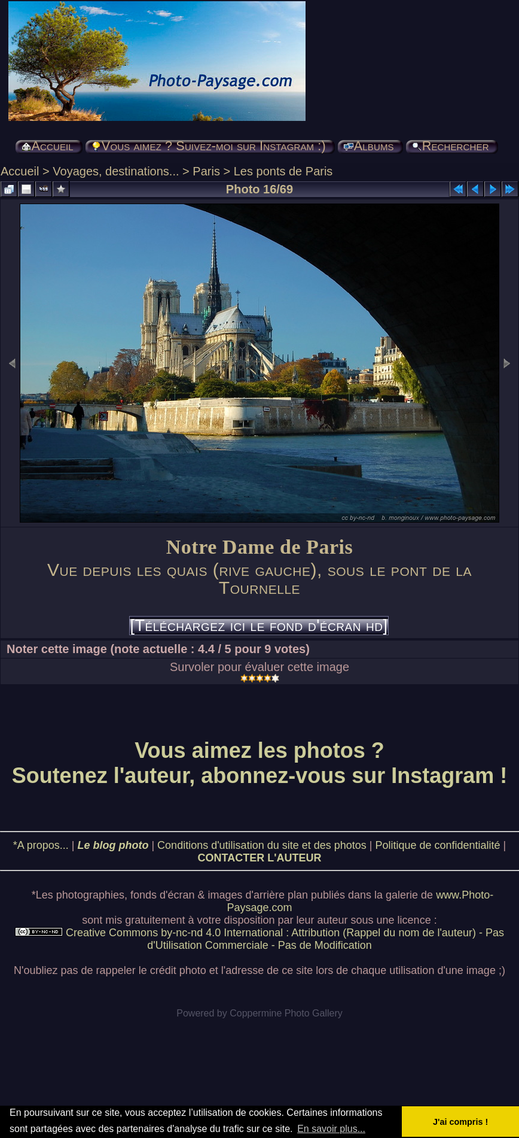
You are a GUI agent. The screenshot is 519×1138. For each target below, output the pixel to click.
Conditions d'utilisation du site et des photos (262, 845)
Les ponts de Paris (283, 171)
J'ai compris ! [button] (460, 1122)
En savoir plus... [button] (331, 1129)
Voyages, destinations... (116, 171)
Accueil (20, 171)
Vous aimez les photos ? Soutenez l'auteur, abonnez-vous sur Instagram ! (260, 763)
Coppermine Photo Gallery (286, 1013)
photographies (90, 895)
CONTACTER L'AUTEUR (260, 858)
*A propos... (41, 845)
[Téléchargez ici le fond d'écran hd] (258, 626)
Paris (206, 171)
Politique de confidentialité (437, 845)
